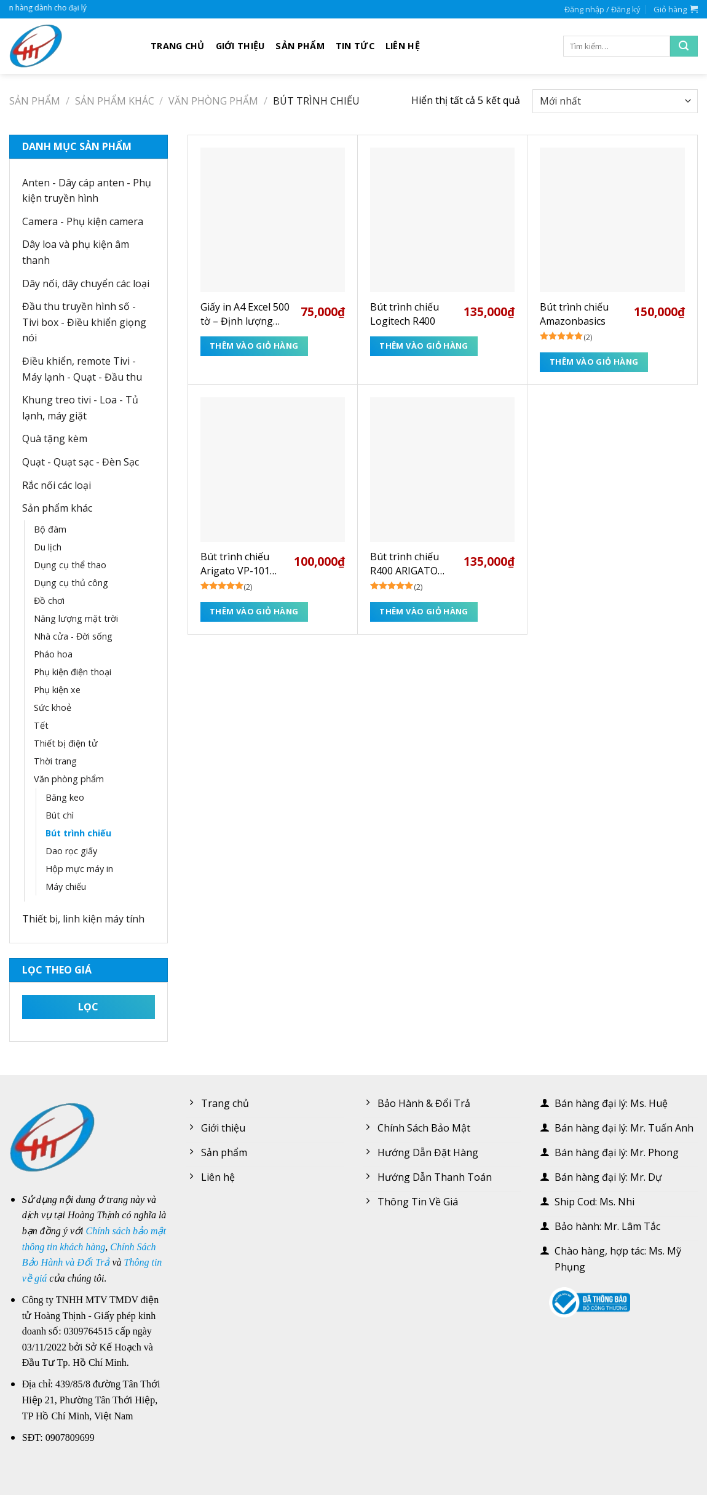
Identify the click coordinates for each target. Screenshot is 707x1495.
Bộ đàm (50, 529)
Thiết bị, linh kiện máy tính (83, 919)
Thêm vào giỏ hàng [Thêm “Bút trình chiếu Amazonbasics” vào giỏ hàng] (594, 361)
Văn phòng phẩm (213, 101)
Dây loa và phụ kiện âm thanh (75, 252)
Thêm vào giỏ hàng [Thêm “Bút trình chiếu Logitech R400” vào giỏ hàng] (423, 345)
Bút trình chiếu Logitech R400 (404, 313)
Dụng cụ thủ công (71, 583)
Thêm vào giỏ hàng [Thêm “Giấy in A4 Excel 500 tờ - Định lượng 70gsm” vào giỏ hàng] (254, 345)
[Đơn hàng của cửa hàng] (615, 101)
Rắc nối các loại (56, 485)
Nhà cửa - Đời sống (73, 636)
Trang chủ (178, 46)
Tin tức (355, 46)
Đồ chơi (49, 600)
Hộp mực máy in (79, 868)
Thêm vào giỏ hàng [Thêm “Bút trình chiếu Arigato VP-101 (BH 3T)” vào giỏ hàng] (254, 611)
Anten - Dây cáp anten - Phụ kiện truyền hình (86, 190)
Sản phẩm (299, 46)
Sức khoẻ (52, 707)
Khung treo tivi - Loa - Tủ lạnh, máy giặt (80, 407)
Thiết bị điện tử (66, 743)
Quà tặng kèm (54, 438)
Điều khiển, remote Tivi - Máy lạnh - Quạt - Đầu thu (82, 369)
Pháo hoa (53, 654)
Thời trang (55, 761)
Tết (41, 725)
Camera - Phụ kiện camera (82, 221)
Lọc (88, 1006)
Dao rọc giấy (71, 851)
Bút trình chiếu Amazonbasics (574, 313)
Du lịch (47, 547)
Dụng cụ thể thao (70, 565)
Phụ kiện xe (57, 690)
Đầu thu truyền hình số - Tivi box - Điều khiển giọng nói (84, 321)
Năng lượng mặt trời (76, 618)
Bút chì (59, 815)
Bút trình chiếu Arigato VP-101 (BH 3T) (235, 563)
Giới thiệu (240, 46)
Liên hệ (402, 46)
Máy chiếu (65, 886)
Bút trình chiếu (78, 833)
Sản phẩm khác (114, 101)
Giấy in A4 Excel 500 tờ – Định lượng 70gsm (245, 314)
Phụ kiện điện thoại (72, 672)
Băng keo (64, 797)
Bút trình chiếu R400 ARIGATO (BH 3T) (404, 563)
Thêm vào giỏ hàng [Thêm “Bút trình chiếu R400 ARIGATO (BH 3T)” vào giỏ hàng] (423, 611)
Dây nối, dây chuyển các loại (85, 283)
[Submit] (684, 46)
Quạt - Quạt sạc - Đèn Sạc (80, 462)
